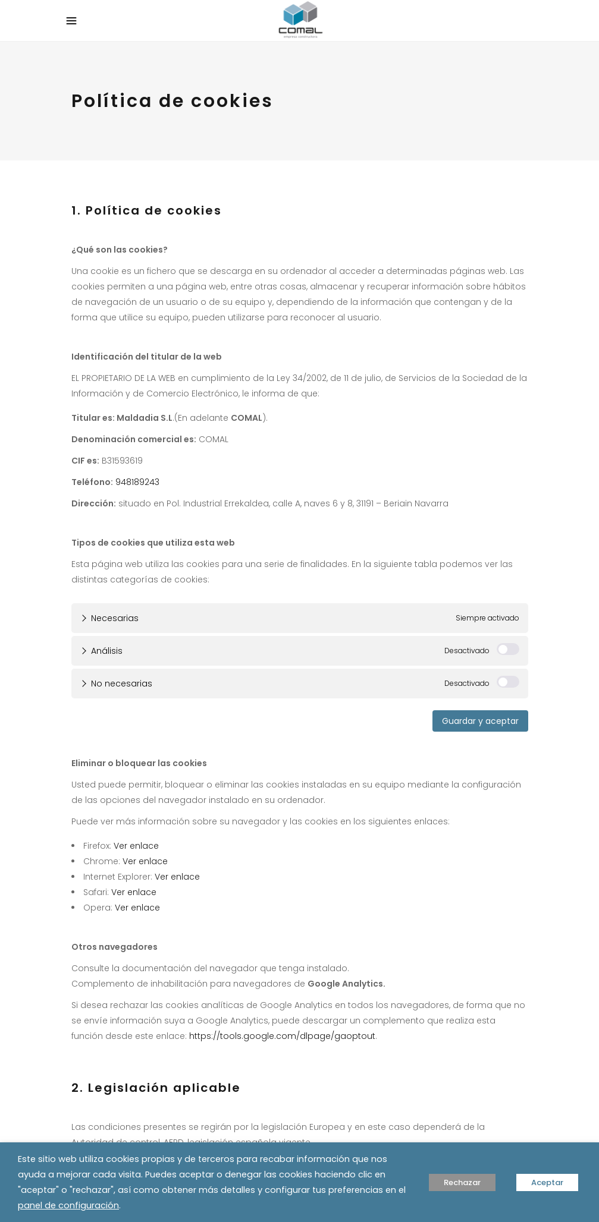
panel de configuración (68, 1205)
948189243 (137, 482)
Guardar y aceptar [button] (480, 721)
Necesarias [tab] (115, 618)
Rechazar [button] (462, 1182)
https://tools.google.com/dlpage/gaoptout (282, 1036)
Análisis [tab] (107, 651)
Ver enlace (136, 846)
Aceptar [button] (547, 1182)
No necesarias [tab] (121, 683)
